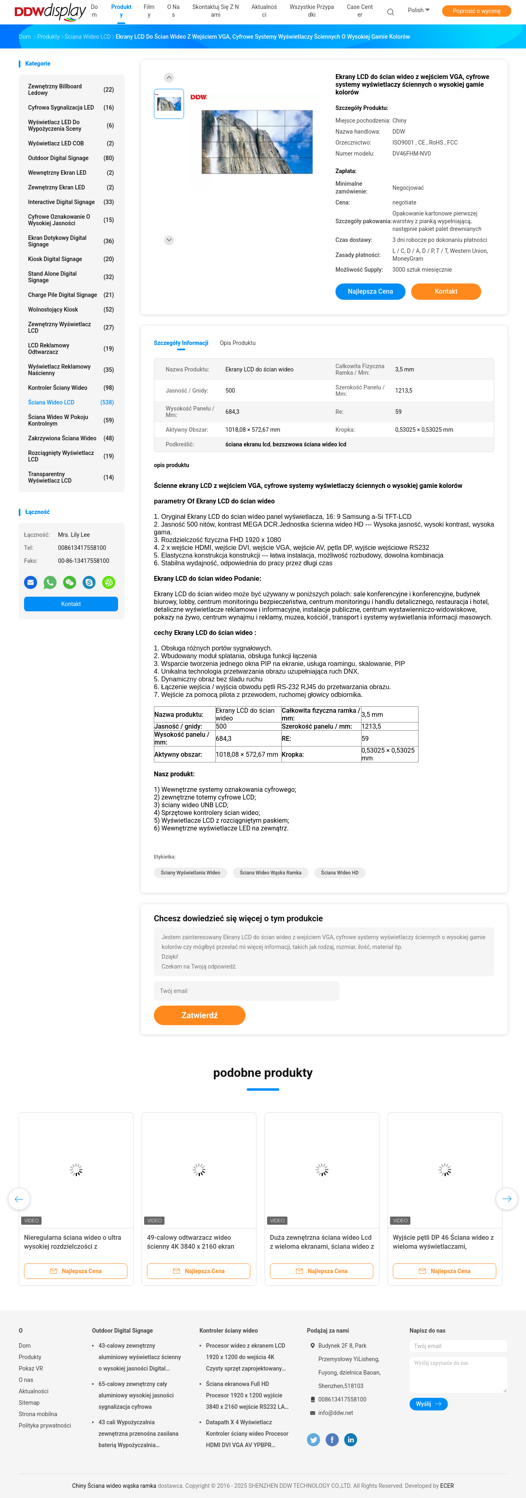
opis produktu (238, 343)
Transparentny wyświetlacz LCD (71, 477)
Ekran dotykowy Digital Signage (71, 241)
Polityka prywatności (45, 1425)
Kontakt (71, 604)
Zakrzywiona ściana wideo (71, 438)
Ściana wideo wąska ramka (271, 873)
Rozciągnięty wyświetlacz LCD (71, 456)
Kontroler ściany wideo (71, 388)
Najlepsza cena (370, 291)
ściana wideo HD (340, 873)
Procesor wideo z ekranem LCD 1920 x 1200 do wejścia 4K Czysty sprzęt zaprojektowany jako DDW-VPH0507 (245, 1358)
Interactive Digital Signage (71, 202)
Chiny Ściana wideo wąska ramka (114, 1486)
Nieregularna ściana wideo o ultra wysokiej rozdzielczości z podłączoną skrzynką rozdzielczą (72, 1246)
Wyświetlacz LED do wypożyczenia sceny (71, 125)
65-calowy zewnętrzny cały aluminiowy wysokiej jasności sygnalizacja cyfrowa (136, 1395)
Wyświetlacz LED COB (71, 143)
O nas (26, 1380)
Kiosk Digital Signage (71, 259)
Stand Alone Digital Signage (71, 276)
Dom (25, 1345)
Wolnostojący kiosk (71, 309)
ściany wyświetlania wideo (190, 873)
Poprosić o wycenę (476, 11)
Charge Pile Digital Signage (71, 295)
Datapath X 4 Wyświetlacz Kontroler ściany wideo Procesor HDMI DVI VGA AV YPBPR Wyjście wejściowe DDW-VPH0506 (247, 1435)
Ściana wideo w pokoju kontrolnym (71, 420)
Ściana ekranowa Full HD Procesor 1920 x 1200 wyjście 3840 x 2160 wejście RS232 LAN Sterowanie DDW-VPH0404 (247, 1396)
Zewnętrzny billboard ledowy (71, 89)
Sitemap (29, 1402)
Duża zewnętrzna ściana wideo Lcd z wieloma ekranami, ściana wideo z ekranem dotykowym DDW (322, 1246)
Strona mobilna (38, 1414)
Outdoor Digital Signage (71, 158)
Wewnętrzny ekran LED (71, 173)
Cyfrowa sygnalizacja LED (71, 107)
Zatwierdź (200, 1015)
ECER (447, 1486)
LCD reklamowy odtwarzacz (71, 348)
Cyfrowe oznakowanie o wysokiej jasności (71, 219)
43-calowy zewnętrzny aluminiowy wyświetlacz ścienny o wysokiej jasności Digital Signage (140, 1358)
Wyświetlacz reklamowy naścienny (71, 369)
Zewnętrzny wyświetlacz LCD (71, 327)
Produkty (30, 1357)
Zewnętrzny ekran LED (71, 187)
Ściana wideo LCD (71, 402)
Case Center (360, 11)
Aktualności (33, 1391)
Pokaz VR (31, 1368)
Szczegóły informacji (181, 343)
